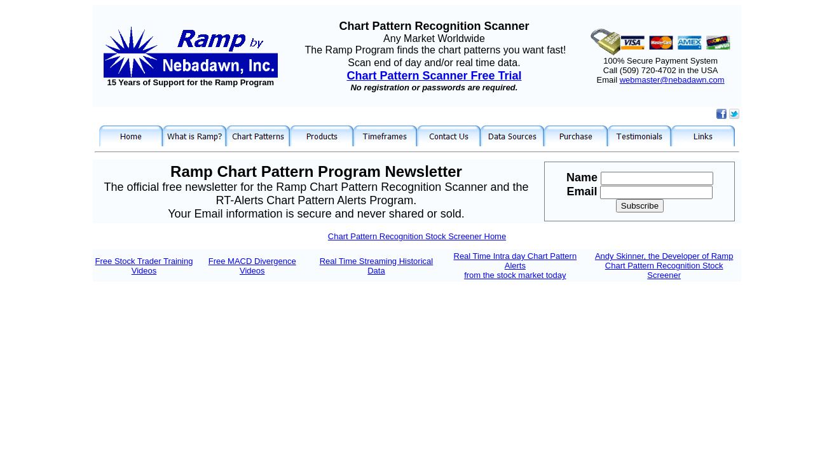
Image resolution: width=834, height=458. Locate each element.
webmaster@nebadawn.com (672, 80)
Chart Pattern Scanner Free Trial (433, 75)
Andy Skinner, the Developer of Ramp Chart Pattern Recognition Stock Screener (664, 265)
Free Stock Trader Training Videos (144, 265)
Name (583, 177)
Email (583, 191)
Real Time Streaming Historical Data (376, 265)
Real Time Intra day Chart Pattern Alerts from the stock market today (515, 265)
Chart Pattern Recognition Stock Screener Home (417, 236)
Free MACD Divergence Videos (252, 265)
